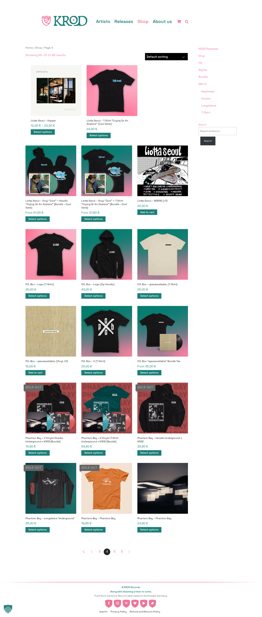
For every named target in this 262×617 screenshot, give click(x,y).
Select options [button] (37, 219)
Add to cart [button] (147, 212)
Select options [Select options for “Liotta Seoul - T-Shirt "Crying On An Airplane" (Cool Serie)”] (99, 135)
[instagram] (117, 602)
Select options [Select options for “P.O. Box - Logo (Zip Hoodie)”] (93, 295)
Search (203, 124)
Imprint (104, 611)
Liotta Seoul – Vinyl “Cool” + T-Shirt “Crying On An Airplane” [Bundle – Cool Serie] (104, 204)
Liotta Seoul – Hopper (43, 120)
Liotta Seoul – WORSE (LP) (152, 200)
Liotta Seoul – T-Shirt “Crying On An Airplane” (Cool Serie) (107, 122)
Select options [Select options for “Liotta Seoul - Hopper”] (43, 131)
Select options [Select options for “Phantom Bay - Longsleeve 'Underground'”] (37, 529)
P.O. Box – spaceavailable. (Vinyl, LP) (46, 361)
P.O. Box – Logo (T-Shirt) (39, 284)
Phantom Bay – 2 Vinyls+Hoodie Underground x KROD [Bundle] (44, 439)
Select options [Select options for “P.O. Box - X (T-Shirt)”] (93, 372)
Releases (124, 21)
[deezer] (135, 602)
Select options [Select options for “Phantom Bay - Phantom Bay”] (93, 529)
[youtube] (143, 602)
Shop (143, 21)
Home (29, 47)
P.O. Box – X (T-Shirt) (93, 361)
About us (162, 21)
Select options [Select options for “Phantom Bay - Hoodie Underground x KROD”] (149, 452)
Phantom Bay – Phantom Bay (98, 518)
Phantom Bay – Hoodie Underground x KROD (159, 439)
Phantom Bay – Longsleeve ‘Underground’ (50, 518)
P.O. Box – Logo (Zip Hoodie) (97, 284)
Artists (103, 21)
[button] (8, 609)
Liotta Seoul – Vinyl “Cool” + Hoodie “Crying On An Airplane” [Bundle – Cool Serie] (48, 204)
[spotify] (126, 602)
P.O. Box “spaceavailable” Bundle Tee (158, 361)
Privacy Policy (119, 611)
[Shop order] (166, 56)
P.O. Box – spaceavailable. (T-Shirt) (157, 284)
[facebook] (108, 602)
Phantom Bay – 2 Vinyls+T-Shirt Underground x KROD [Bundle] (99, 439)
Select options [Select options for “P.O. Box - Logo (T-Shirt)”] (37, 295)
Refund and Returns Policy (145, 611)
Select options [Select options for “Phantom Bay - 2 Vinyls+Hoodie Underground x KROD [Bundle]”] (37, 452)
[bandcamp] (152, 602)
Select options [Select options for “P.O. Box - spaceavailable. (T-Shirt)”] (149, 295)
